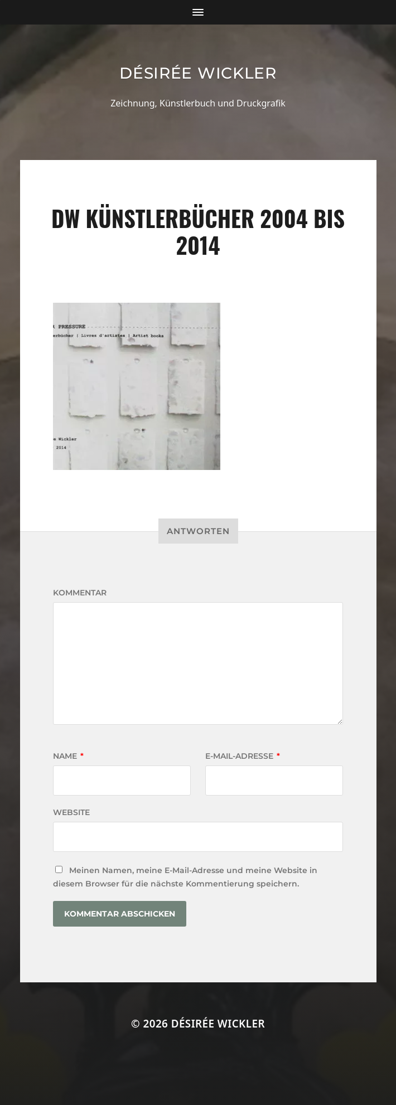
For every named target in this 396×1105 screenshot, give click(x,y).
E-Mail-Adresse (242, 756)
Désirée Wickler (198, 73)
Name (68, 756)
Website (71, 812)
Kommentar (80, 593)
